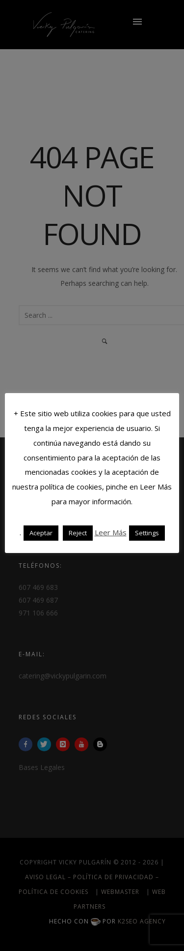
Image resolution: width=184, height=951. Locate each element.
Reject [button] (78, 532)
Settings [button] (147, 532)
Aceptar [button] (41, 532)
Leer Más (111, 532)
